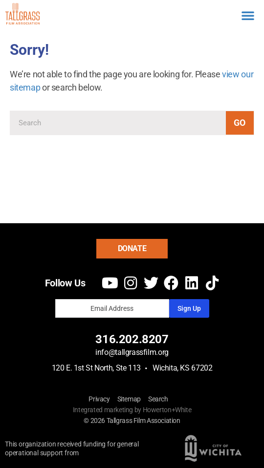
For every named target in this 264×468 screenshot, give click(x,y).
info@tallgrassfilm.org (132, 352)
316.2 (110, 339)
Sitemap (129, 399)
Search (158, 399)
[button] (248, 15)
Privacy (99, 399)
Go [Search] (239, 122)
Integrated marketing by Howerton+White (132, 410)
